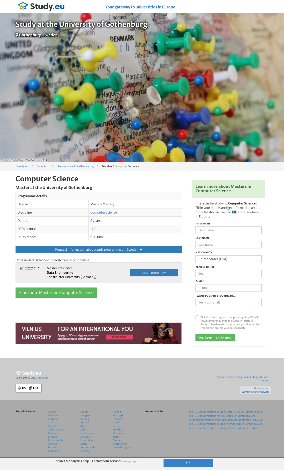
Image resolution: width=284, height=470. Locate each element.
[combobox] (228, 259)
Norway (85, 450)
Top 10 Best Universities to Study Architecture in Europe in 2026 (225, 423)
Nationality (203, 252)
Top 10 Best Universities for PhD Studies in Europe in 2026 (222, 415)
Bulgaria (53, 418)
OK (188, 463)
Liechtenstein (89, 433)
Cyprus (52, 426)
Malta (84, 443)
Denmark (53, 433)
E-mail (200, 281)
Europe (3, 160)
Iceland (85, 418)
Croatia (52, 422)
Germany (53, 450)
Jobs (265, 377)
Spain (116, 436)
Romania (118, 418)
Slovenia (118, 433)
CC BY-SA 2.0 (30, 160)
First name (202, 223)
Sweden (42, 166)
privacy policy (241, 317)
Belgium (53, 415)
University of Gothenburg (75, 166)
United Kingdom (122, 447)
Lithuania (86, 436)
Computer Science (103, 212)
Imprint (220, 377)
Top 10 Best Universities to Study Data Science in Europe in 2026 (226, 411)
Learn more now (154, 273)
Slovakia (118, 429)
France (52, 447)
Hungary (86, 415)
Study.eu (22, 166)
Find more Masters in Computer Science (56, 292)
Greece (85, 411)
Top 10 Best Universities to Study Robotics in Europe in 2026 (223, 428)
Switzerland (120, 443)
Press (265, 380)
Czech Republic (56, 429)
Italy (83, 426)
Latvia (84, 429)
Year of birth (204, 266)
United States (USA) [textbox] (212, 259)
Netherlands (88, 447)
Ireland (85, 422)
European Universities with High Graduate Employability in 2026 (226, 419)
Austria (52, 411)
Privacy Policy (235, 377)
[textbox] (227, 302)
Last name (202, 238)
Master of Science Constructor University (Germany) (72, 272)
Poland (117, 411)
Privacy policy (129, 461)
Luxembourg (88, 440)
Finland (52, 443)
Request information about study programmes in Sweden (98, 250)
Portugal (118, 415)
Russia (116, 422)
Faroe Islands (55, 440)
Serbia (116, 426)
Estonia (52, 436)
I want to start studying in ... (215, 295)
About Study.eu (253, 377)
